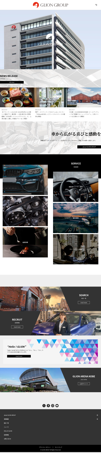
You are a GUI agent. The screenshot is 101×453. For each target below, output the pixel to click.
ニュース (6, 428)
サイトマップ (58, 448)
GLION (50, 5)
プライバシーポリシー (45, 448)
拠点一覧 (6, 424)
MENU (96, 5)
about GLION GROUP (89, 148)
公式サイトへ (84, 385)
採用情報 (6, 436)
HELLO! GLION (8, 432)
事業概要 (6, 420)
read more (83, 303)
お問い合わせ (7, 440)
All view (11, 82)
